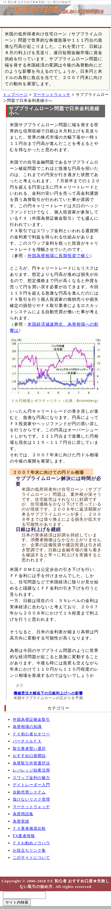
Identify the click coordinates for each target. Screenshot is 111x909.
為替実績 (21, 821)
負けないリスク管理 (31, 799)
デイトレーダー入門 (31, 785)
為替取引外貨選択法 (31, 763)
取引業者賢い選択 (29, 748)
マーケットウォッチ (51, 94)
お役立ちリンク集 (29, 850)
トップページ (15, 94)
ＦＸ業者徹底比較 (29, 828)
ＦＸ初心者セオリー (31, 734)
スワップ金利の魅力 (31, 777)
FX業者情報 (24, 836)
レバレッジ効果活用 (31, 770)
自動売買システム (29, 792)
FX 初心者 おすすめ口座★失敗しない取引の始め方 (37, 2)
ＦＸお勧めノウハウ (31, 843)
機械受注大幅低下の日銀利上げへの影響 (48, 693)
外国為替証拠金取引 (31, 719)
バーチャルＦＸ (27, 741)
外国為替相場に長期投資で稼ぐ (59, 255)
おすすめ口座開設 (29, 755)
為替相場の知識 (27, 726)
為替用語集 (23, 814)
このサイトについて (31, 857)
